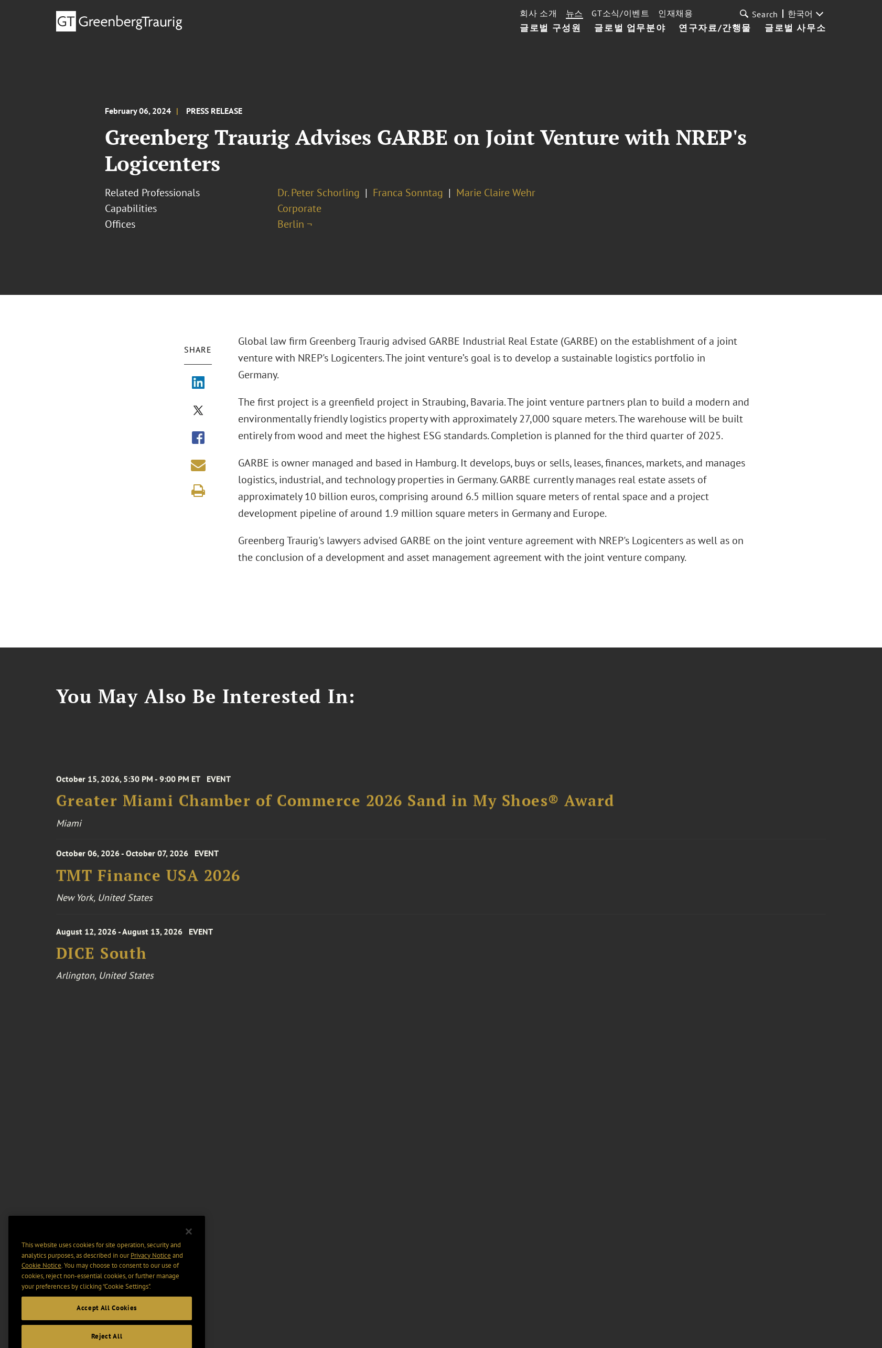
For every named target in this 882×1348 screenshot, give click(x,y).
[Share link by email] (198, 465)
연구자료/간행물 (715, 28)
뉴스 (574, 13)
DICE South (101, 961)
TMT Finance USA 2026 (148, 881)
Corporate (299, 208)
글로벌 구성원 (550, 28)
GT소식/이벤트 (620, 13)
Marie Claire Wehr (495, 192)
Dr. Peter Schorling (318, 192)
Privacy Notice (151, 1269)
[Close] (189, 1246)
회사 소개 (538, 13)
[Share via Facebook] (198, 438)
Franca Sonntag (408, 192)
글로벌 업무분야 (629, 28)
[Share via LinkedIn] (198, 383)
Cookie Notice (41, 1280)
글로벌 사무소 (795, 28)
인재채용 (675, 13)
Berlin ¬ (294, 224)
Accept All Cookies (107, 1322)
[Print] (198, 490)
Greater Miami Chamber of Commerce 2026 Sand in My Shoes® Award (335, 809)
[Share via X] (198, 411)
